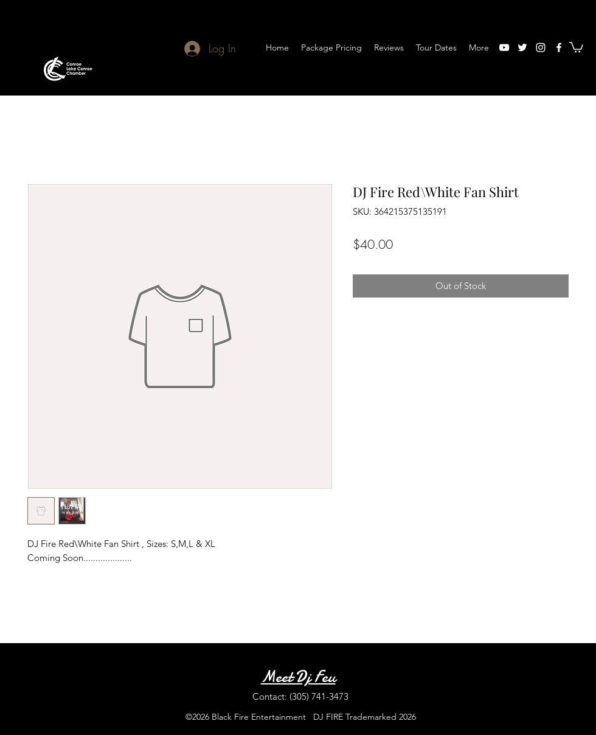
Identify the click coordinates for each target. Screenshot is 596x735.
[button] (576, 46)
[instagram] (541, 47)
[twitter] (522, 47)
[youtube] (504, 47)
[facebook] (559, 47)
